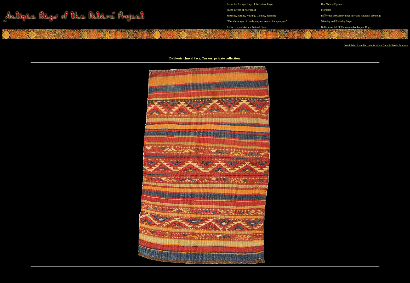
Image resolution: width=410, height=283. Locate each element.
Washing (250, 15)
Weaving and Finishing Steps (336, 21)
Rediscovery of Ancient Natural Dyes (246, 27)
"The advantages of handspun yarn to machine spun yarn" (257, 21)
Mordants (326, 9)
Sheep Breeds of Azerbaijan (241, 9)
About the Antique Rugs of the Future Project (251, 4)
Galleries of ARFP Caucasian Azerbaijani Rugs (346, 27)
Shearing (231, 15)
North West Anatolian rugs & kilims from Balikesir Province (376, 45)
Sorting (241, 15)
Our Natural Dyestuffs (332, 4)
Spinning (271, 15)
